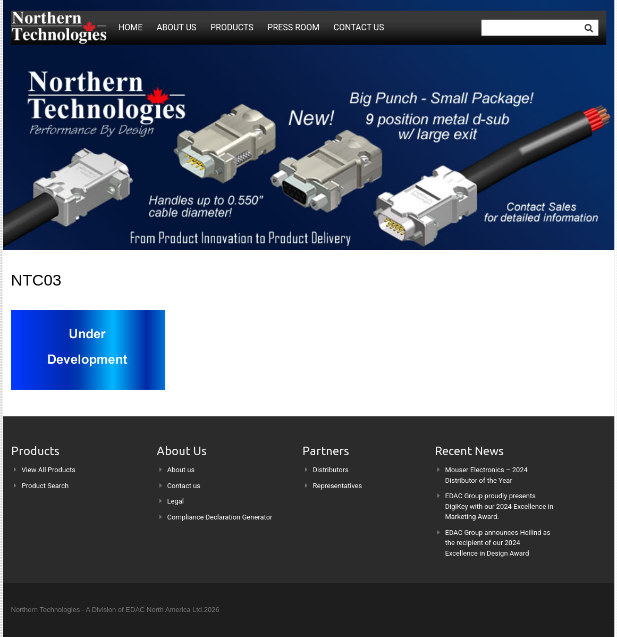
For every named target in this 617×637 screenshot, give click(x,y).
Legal (175, 501)
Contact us (359, 27)
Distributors (331, 470)
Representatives (337, 486)
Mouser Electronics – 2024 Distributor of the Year (486, 475)
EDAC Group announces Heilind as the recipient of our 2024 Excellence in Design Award (498, 543)
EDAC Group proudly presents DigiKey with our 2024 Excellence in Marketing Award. (499, 506)
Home (130, 27)
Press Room (293, 27)
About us (177, 27)
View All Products (49, 470)
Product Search (45, 486)
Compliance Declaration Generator (220, 517)
